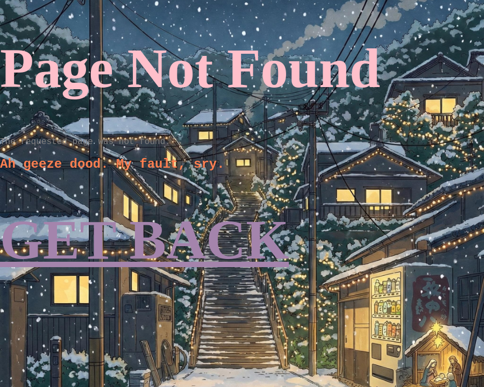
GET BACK (144, 240)
